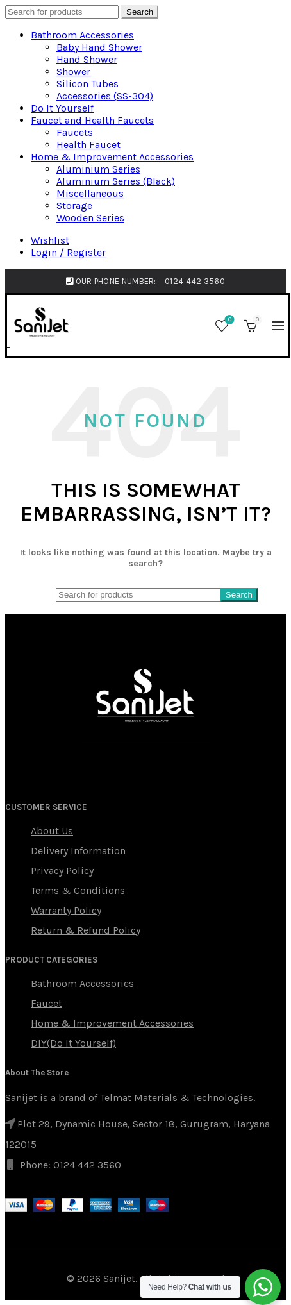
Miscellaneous (90, 193)
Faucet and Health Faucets (92, 120)
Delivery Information (78, 851)
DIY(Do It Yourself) (73, 1043)
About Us (52, 831)
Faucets (74, 132)
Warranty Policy (66, 910)
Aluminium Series (98, 169)
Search (139, 12)
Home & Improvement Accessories (112, 157)
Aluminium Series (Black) (115, 181)
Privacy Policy (62, 870)
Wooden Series (90, 218)
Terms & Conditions (78, 890)
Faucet (46, 1003)
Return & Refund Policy (85, 930)
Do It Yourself (62, 108)
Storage (74, 205)
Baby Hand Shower (99, 47)
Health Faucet (88, 145)
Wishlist (50, 240)
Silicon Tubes (87, 84)
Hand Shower (86, 59)
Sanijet (119, 1278)
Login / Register (68, 252)
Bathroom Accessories (82, 35)
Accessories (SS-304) (104, 96)
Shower (73, 71)
